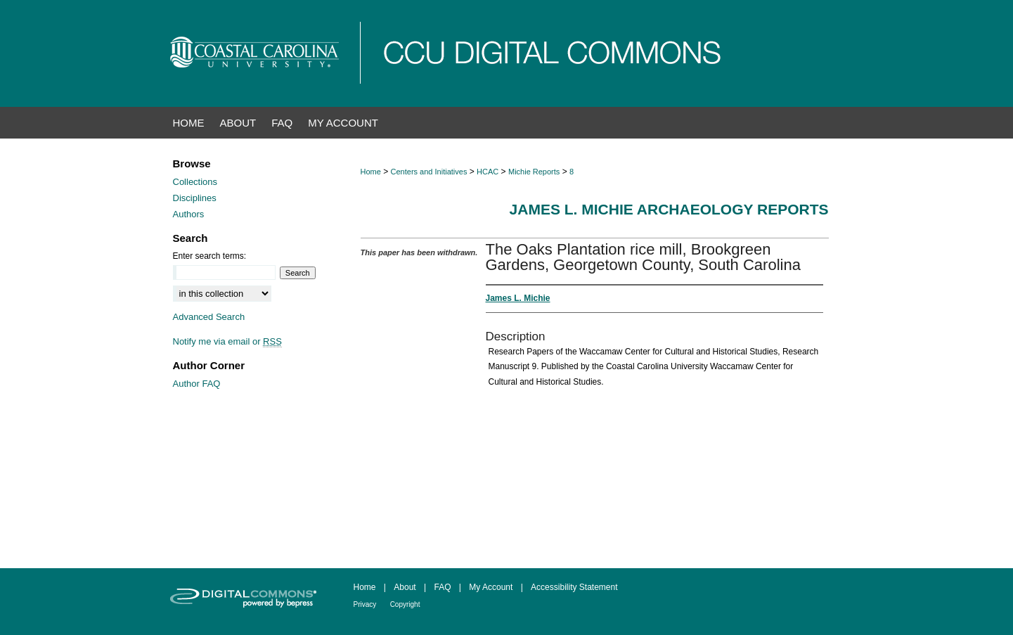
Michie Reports (534, 171)
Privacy (365, 604)
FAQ (442, 587)
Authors (189, 214)
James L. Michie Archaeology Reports (669, 209)
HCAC (487, 171)
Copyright (405, 604)
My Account (490, 587)
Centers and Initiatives (429, 171)
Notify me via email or (227, 341)
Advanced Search (209, 317)
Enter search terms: (210, 256)
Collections (195, 182)
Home (371, 171)
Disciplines (195, 198)
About (404, 587)
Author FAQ (197, 383)
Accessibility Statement (574, 587)
